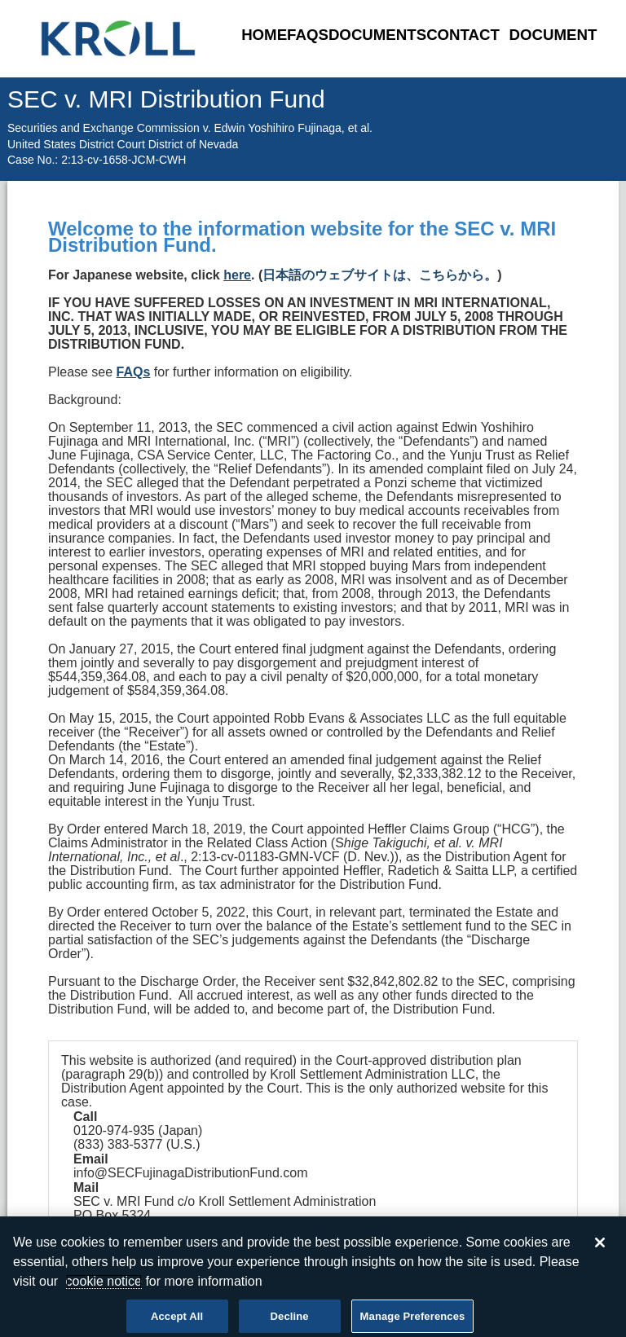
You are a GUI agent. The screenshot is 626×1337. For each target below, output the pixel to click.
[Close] (600, 1246)
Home (264, 34)
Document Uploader (553, 47)
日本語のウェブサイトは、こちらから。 (379, 275)
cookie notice (104, 1285)
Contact (463, 34)
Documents (377, 34)
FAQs (307, 34)
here (237, 275)
